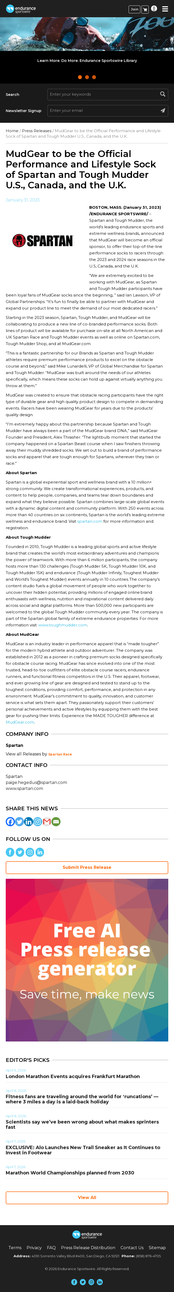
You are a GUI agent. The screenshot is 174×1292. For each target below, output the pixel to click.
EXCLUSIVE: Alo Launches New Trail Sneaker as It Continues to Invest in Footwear (83, 1150)
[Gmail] (46, 821)
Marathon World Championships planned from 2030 (70, 1173)
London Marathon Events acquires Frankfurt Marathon (73, 1076)
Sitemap (157, 1247)
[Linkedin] (28, 821)
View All (87, 1197)
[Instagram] (37, 821)
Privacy (34, 1247)
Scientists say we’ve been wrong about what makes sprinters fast (82, 1124)
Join (134, 9)
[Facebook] (10, 821)
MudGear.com (20, 722)
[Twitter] (19, 821)
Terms (14, 1247)
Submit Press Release (87, 867)
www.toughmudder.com (62, 624)
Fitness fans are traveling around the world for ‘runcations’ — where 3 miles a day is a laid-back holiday (82, 1099)
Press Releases (36, 130)
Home (12, 130)
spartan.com (89, 521)
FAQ (51, 1247)
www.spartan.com (24, 788)
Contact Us (132, 1247)
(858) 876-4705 (148, 1256)
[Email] (56, 821)
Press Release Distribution (88, 1247)
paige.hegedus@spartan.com (36, 782)
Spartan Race (60, 754)
